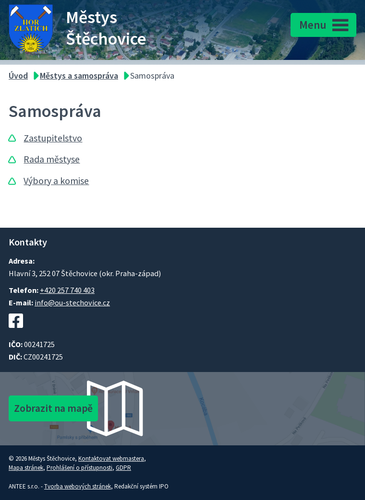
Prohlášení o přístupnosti (79, 468)
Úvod (18, 75)
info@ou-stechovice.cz (72, 302)
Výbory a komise (56, 180)
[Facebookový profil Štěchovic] (16, 332)
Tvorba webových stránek (77, 486)
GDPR (123, 468)
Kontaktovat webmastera (111, 458)
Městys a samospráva (79, 75)
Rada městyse (52, 159)
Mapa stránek (26, 468)
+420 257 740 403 (67, 290)
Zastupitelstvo (53, 138)
